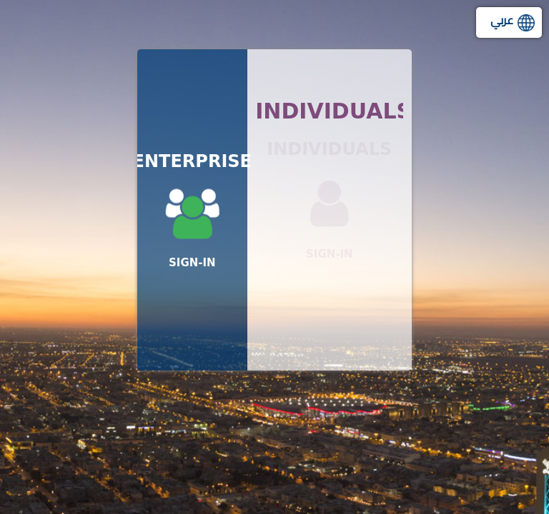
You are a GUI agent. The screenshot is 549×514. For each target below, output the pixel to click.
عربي (501, 20)
